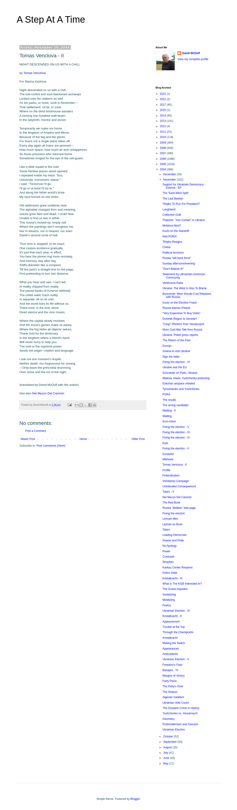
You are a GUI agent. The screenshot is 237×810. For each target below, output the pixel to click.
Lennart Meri (170, 518)
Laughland (168, 209)
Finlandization (171, 475)
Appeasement (171, 621)
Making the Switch (173, 643)
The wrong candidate (175, 405)
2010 (163, 137)
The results (169, 400)
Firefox (166, 605)
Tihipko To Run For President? (181, 204)
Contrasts (168, 556)
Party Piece (169, 681)
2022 (163, 93)
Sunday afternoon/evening (178, 263)
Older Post (138, 439)
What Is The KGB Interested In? (182, 583)
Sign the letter (171, 356)
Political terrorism (173, 252)
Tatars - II (168, 491)
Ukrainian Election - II (175, 659)
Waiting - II (169, 410)
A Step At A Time (51, 19)
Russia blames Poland (176, 308)
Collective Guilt (171, 214)
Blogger (135, 799)
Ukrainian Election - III (176, 610)
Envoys (167, 345)
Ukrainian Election (173, 729)
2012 (163, 126)
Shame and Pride (173, 540)
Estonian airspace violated (178, 383)
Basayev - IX (170, 670)
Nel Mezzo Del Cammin (48, 393)
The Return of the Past (176, 340)
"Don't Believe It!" (173, 268)
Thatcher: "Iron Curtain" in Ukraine (183, 220)
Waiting (167, 416)
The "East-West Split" (175, 193)
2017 (163, 104)
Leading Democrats (174, 535)
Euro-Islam (169, 421)
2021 (163, 99)
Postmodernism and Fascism (180, 724)
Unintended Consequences (179, 486)
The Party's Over (172, 686)
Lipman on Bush (172, 524)
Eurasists (168, 454)
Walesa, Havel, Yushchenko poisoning (185, 378)
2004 (163, 169)
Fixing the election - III (176, 437)
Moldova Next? (171, 225)
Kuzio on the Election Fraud (179, 302)
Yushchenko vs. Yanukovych (180, 713)
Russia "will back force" (176, 258)
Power (166, 551)
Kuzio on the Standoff (175, 231)
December (170, 174)
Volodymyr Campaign (175, 481)
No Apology (169, 545)
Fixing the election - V (175, 427)
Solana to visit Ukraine (176, 351)
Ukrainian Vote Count (175, 702)
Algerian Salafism (173, 697)
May (166, 763)
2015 (163, 110)
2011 (163, 131)
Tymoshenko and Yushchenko (181, 389)
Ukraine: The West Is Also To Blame (184, 288)
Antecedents (170, 654)
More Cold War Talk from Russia (182, 329)
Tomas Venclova (34, 73)
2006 (163, 158)
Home (83, 439)
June (166, 758)
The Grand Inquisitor (175, 589)
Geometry (168, 719)
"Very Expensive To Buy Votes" (181, 313)
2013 (163, 121)
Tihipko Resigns (172, 241)
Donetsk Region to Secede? (179, 318)
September (170, 741)
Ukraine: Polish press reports (180, 335)
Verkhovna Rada (172, 283)
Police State (169, 572)
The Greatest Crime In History (180, 708)
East (165, 443)
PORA (166, 394)
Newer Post (28, 439)
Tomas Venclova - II (174, 464)
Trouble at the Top (173, 627)
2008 (163, 148)
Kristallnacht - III (172, 578)
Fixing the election (173, 513)
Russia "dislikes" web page (179, 507)
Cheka (166, 247)
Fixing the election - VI (176, 362)
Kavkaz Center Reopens (177, 567)
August (168, 747)
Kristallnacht (170, 637)
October (168, 736)
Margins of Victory (173, 675)
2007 (163, 153)
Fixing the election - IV (176, 432)
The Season (170, 691)
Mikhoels (167, 459)
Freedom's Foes (172, 664)
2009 (163, 142)
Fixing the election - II (175, 448)
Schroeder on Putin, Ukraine (179, 372)
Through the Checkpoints (177, 632)
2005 (163, 164)
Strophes (168, 562)
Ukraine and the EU (174, 367)
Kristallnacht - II (172, 616)
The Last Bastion (172, 198)
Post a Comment (35, 431)
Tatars (166, 529)
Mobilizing (168, 599)
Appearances (170, 648)
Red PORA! (169, 236)
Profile (166, 470)
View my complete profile (193, 59)
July (166, 752)
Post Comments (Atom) (50, 445)
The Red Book (171, 502)
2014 (163, 115)
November (170, 179)
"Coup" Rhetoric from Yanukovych (183, 324)
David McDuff (191, 53)
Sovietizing (169, 594)
